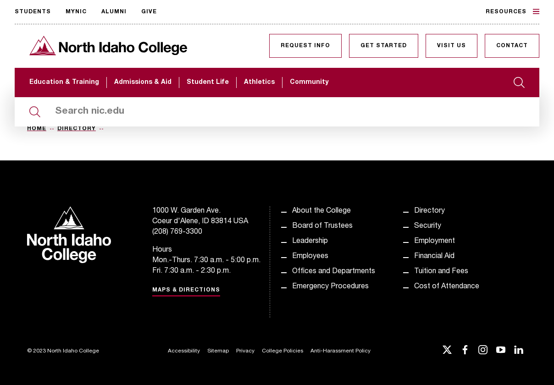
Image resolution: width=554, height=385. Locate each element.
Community (309, 82)
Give (149, 12)
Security (427, 226)
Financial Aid (434, 256)
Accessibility (184, 351)
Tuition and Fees (441, 271)
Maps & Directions (186, 290)
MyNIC (76, 12)
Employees (310, 256)
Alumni (114, 12)
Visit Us (451, 46)
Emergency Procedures (330, 287)
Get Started (383, 46)
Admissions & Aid (143, 82)
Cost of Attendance (446, 287)
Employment (434, 241)
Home (36, 129)
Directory (76, 129)
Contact (512, 46)
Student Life (208, 82)
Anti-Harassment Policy (340, 351)
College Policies (282, 351)
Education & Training (64, 82)
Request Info (305, 46)
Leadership (310, 241)
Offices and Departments (333, 271)
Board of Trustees (322, 226)
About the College (321, 211)
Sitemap (218, 351)
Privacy (245, 351)
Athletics (259, 82)
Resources (512, 11)
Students (33, 12)
